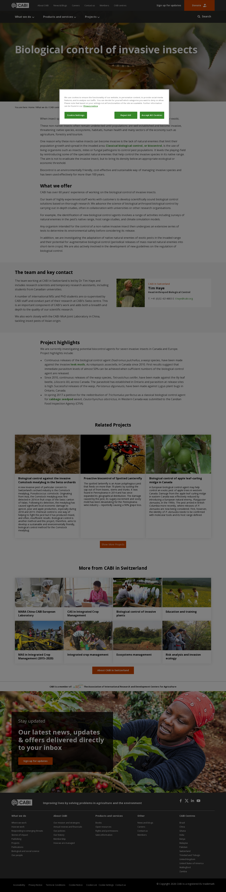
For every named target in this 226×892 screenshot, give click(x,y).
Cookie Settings (75, 115)
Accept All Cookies (152, 115)
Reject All (126, 115)
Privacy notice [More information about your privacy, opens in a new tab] (90, 106)
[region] (114, 107)
